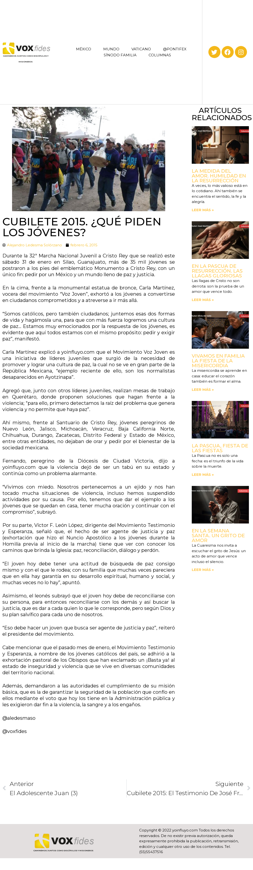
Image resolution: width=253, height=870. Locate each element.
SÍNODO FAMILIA (120, 55)
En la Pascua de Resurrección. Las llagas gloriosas (217, 271)
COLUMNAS (160, 55)
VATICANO (141, 49)
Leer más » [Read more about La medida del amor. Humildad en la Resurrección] (203, 210)
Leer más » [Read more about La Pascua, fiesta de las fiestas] (203, 474)
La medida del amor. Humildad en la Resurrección (219, 175)
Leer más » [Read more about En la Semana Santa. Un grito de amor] (203, 569)
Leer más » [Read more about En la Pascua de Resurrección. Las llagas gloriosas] (203, 299)
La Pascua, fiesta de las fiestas (220, 448)
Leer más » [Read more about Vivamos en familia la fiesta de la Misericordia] (203, 389)
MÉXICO (83, 49)
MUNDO (111, 49)
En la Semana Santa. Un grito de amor (218, 535)
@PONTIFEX (174, 49)
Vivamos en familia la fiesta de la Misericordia (218, 360)
